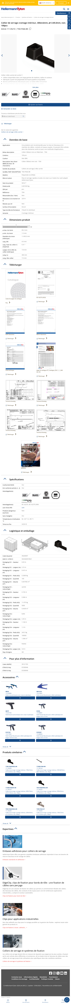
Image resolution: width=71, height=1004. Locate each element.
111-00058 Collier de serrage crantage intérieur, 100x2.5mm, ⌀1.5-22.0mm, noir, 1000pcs (20, 765)
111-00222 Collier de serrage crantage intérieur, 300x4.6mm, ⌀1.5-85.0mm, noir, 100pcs (51, 786)
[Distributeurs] (69, 13)
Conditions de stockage (19, 979)
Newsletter (43, 977)
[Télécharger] (69, 24)
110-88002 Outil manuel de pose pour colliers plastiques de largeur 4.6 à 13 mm (51, 730)
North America (46, 3)
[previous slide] (2, 55)
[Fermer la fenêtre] (68, 3)
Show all (7, 746)
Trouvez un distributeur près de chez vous (13, 113)
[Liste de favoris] (69, 27)
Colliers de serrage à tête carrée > (12, 132)
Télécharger (6, 124)
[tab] (35, 140)
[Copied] (30, 28)
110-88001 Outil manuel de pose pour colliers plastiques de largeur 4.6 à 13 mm (51, 709)
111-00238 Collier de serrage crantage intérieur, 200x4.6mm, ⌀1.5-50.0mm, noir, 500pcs (20, 807)
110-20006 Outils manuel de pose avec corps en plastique (20, 689)
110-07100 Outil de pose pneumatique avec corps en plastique (20, 708)
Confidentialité (34, 979)
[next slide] (69, 55)
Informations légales (31, 977)
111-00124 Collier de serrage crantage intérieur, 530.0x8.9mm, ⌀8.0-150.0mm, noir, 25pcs (51, 765)
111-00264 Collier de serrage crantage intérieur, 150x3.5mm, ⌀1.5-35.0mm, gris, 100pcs (51, 807)
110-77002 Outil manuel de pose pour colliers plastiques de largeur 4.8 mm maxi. (20, 730)
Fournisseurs (53, 977)
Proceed (61, 3)
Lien (23, 507)
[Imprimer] (69, 20)
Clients (57, 979)
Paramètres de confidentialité (52, 985)
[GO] (64, 9)
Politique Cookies (47, 979)
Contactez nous (16, 977)
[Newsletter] (69, 16)
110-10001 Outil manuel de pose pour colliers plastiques (51, 689)
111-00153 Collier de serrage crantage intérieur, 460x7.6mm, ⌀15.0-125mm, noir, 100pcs (20, 786)
